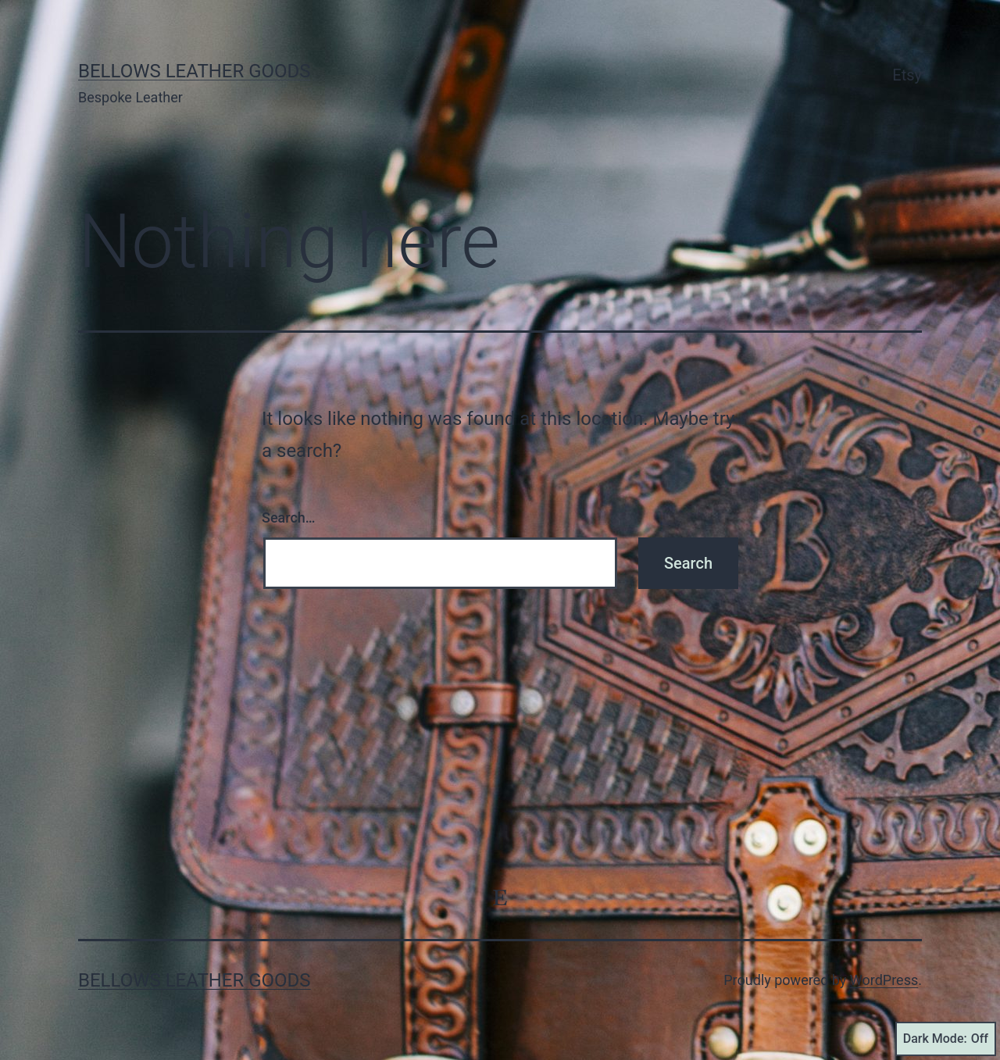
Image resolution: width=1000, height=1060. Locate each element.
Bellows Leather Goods (194, 71)
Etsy (907, 75)
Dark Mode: (945, 1039)
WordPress (884, 980)
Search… (289, 517)
